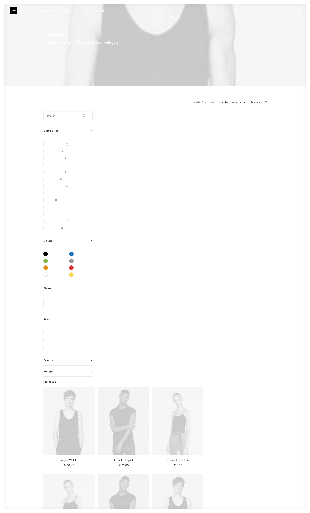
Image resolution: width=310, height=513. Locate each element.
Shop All (164, 442)
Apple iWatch (132, 184)
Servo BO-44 (186, 270)
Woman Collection (169, 447)
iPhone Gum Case (241, 184)
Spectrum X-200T (241, 270)
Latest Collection (168, 468)
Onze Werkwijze (45, 11)
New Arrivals (166, 463)
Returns (239, 452)
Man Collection (167, 452)
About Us (202, 442)
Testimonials (204, 452)
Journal (201, 458)
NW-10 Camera (132, 270)
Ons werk (68, 11)
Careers (202, 463)
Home (24, 11)
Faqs (238, 442)
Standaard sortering (230, 102)
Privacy (239, 468)
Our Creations (205, 447)
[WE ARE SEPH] (13, 10)
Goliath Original (186, 184)
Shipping (240, 447)
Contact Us (241, 463)
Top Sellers (165, 478)
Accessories (166, 458)
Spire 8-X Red (132, 357)
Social (100, 11)
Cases (85, 11)
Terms (238, 458)
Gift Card (164, 473)
